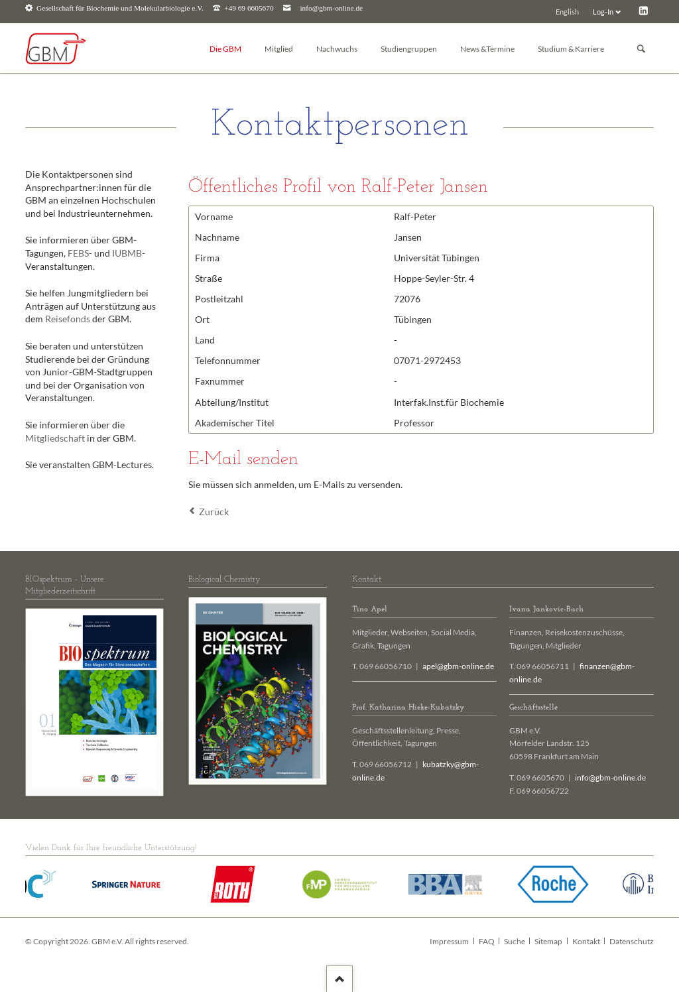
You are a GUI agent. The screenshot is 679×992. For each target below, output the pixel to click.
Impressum (449, 941)
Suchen (641, 48)
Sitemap (548, 941)
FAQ (487, 941)
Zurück (214, 511)
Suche (514, 941)
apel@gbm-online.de (458, 666)
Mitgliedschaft (55, 438)
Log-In (603, 11)
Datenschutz (631, 941)
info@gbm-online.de (331, 8)
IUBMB (127, 253)
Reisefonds (67, 318)
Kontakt (586, 941)
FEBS (78, 253)
